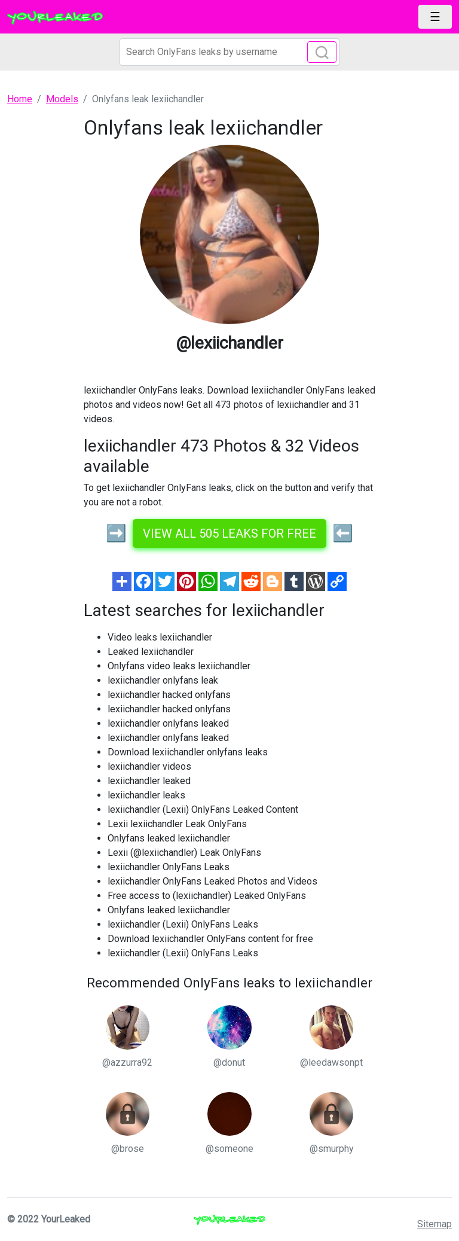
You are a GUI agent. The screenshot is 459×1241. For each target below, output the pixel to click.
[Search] (229, 52)
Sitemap (434, 1224)
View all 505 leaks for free (229, 533)
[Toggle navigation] (435, 17)
